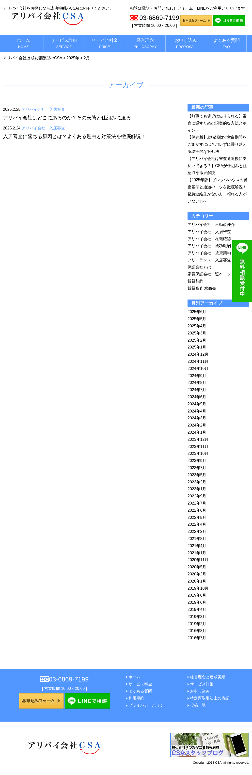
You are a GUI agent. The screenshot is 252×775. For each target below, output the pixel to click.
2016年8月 (197, 631)
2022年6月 (197, 510)
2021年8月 (197, 539)
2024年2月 (197, 425)
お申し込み (186, 43)
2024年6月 (197, 397)
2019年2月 (197, 624)
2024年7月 (197, 390)
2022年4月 (197, 524)
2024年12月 (198, 354)
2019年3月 (197, 617)
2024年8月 (197, 382)
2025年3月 (197, 333)
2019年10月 (198, 588)
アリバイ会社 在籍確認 (209, 239)
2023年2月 (197, 482)
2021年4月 (197, 546)
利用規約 (136, 698)
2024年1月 (197, 432)
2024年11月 (198, 361)
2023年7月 (197, 468)
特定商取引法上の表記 (209, 698)
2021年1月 (197, 553)
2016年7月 (197, 638)
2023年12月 (198, 439)
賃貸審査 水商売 (202, 288)
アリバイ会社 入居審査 (43, 109)
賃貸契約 (195, 281)
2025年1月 (197, 347)
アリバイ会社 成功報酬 (209, 246)
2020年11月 (198, 560)
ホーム (23, 43)
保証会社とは (199, 267)
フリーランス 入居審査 (209, 260)
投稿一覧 (198, 705)
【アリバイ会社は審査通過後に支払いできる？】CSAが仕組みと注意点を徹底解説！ (217, 166)
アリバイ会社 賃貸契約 (209, 253)
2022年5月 (197, 517)
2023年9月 (197, 461)
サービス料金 (104, 43)
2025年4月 (197, 326)
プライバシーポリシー (148, 705)
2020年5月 (197, 567)
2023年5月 (197, 475)
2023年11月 (198, 446)
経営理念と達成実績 (207, 677)
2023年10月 (198, 453)
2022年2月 (197, 531)
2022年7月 (197, 503)
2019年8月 (197, 595)
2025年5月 (197, 319)
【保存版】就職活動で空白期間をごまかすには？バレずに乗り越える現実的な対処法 (217, 144)
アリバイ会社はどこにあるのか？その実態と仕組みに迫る (67, 117)
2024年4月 (197, 411)
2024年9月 (197, 376)
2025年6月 (197, 312)
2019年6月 (197, 602)
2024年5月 (197, 404)
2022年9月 (197, 496)
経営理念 (145, 43)
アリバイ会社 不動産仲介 (211, 224)
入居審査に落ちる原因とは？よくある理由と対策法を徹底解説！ (74, 136)
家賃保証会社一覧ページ (209, 274)
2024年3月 (197, 418)
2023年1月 (197, 489)
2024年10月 (198, 368)
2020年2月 (197, 574)
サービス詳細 (64, 43)
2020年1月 (197, 581)
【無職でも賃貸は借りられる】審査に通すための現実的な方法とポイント (217, 123)
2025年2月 (197, 340)
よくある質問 (226, 43)
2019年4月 (197, 609)
